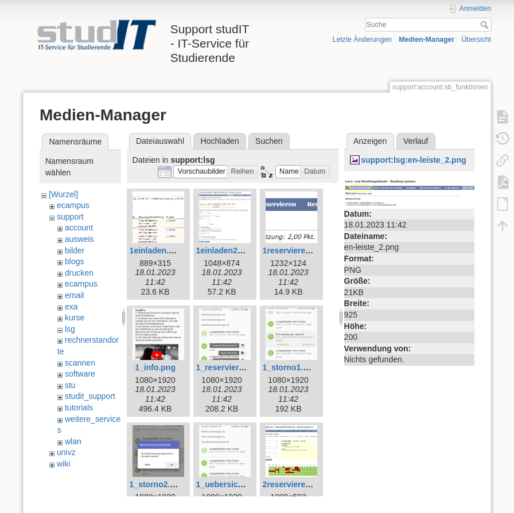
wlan (73, 441)
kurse (74, 317)
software (80, 373)
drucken (79, 272)
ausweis (79, 239)
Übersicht (476, 40)
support (70, 216)
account (79, 227)
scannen (80, 362)
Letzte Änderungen (362, 40)
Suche (485, 25)
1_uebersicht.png (229, 484)
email (74, 295)
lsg (70, 329)
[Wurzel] (63, 194)
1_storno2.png (157, 484)
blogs (74, 261)
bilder (74, 250)
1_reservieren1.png (233, 367)
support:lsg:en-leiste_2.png (413, 160)
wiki (63, 463)
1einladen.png (157, 250)
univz (66, 452)
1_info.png (155, 367)
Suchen (268, 141)
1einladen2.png (225, 250)
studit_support (90, 396)
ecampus (73, 205)
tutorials (79, 407)
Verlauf (416, 141)
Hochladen (220, 141)
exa (71, 306)
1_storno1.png (290, 367)
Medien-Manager (426, 40)
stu (70, 385)
